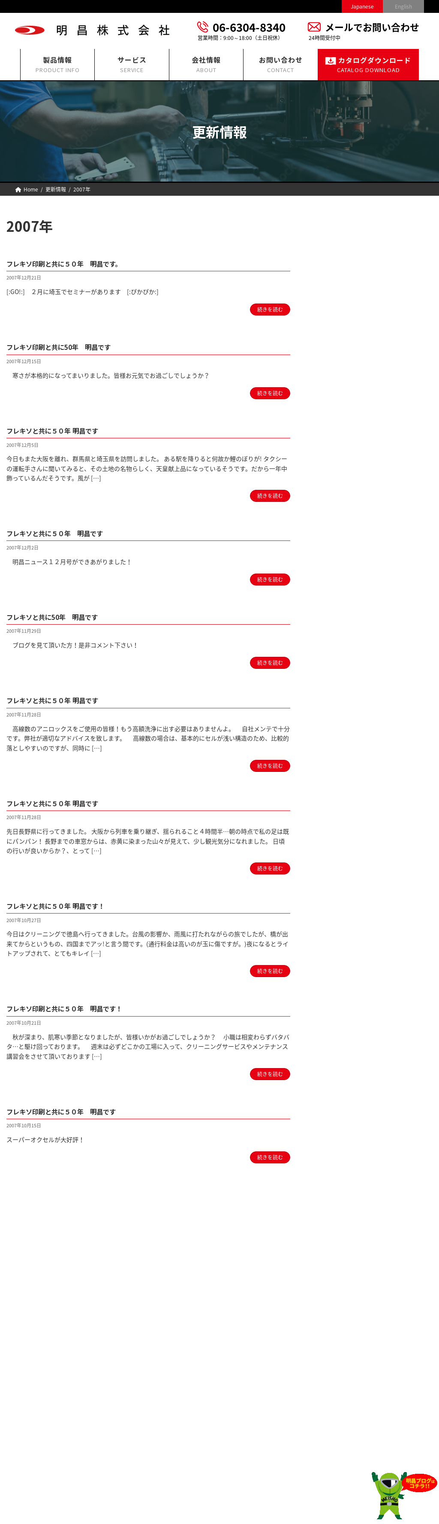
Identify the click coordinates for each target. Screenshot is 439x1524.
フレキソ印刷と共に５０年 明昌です (72, 1111)
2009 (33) (346, 773)
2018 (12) (346, 630)
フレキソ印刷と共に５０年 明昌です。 (75, 263)
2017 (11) (346, 646)
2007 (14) (346, 804)
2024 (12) (346, 536)
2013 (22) (346, 709)
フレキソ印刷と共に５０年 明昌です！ (75, 1008)
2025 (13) (346, 520)
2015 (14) (346, 678)
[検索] (421, 225)
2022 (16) (346, 567)
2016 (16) (346, 662)
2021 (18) (346, 583)
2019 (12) (346, 615)
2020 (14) (346, 599)
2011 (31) (346, 741)
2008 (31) (346, 788)
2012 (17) (346, 725)
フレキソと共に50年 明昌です (61, 616)
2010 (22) (346, 757)
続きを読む (270, 309)
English (403, 6)
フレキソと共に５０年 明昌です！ (65, 905)
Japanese (362, 6)
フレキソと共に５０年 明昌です (61, 430)
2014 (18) (346, 694)
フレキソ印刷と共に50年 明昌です (69, 346)
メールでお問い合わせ (372, 27)
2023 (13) (346, 551)
